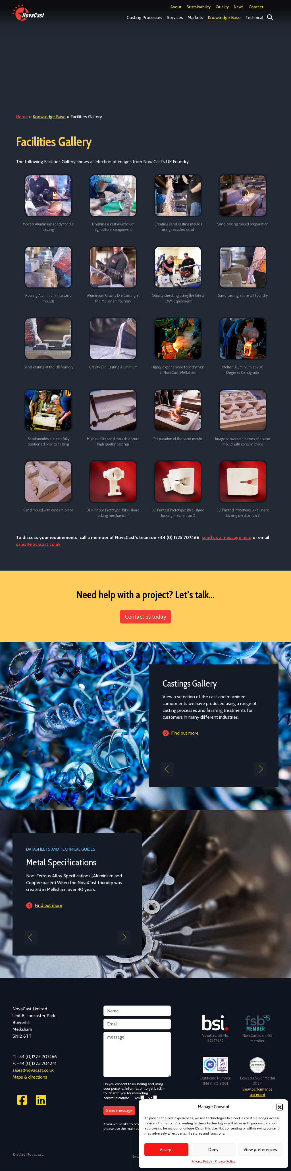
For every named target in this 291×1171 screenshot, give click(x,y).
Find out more (185, 733)
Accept (166, 1149)
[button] (279, 1107)
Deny (213, 1149)
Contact (256, 6)
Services (175, 17)
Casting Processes (144, 17)
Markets (195, 17)
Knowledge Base (224, 17)
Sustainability (198, 6)
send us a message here (226, 537)
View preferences (260, 1149)
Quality (222, 6)
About (176, 6)
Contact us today (145, 616)
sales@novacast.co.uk (38, 544)
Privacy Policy (202, 1161)
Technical (254, 17)
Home (22, 116)
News (239, 6)
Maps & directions (30, 1077)
